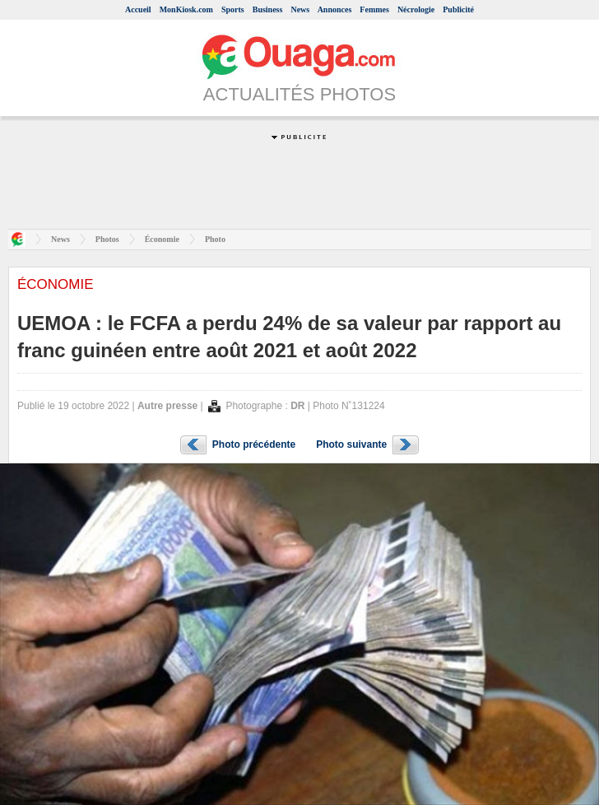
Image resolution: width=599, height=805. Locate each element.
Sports (232, 9)
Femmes (374, 9)
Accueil (138, 9)
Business (268, 9)
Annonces (335, 9)
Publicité (458, 9)
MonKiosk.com (186, 9)
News (299, 9)
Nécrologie (415, 9)
